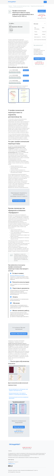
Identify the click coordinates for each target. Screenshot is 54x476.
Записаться (25, 70)
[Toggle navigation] (45, 2)
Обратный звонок (19, 427)
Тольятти (16, 461)
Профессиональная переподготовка (21, 6)
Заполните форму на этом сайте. (17, 275)
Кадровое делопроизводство (37, 6)
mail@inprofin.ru (11, 463)
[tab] (39, 23)
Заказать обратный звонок (18, 333)
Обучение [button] (36, 23)
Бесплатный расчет (18, 200)
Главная (10, 6)
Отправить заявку (42, 11)
